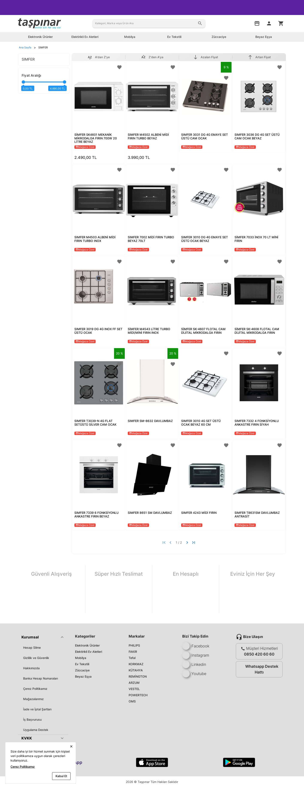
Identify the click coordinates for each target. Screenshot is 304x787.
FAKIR (133, 651)
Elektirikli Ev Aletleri (88, 651)
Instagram (195, 655)
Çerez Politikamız (35, 688)
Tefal (132, 658)
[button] (43, 637)
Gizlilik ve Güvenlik (36, 658)
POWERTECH (138, 695)
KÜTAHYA (136, 670)
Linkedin (194, 664)
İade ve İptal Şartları (37, 709)
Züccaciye (82, 670)
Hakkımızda (31, 668)
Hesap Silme (32, 647)
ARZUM (134, 682)
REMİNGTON (138, 676)
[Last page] (194, 542)
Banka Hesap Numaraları (40, 678)
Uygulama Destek (35, 730)
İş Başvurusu (32, 719)
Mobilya (80, 658)
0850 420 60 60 (259, 654)
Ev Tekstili (82, 664)
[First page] (164, 542)
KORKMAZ (136, 664)
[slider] (44, 83)
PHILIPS (134, 645)
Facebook (195, 646)
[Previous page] (170, 542)
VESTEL (134, 689)
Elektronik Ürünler (87, 645)
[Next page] (187, 542)
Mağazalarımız (33, 699)
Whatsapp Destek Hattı (258, 669)
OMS (132, 701)
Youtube (194, 673)
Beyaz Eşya (83, 676)
